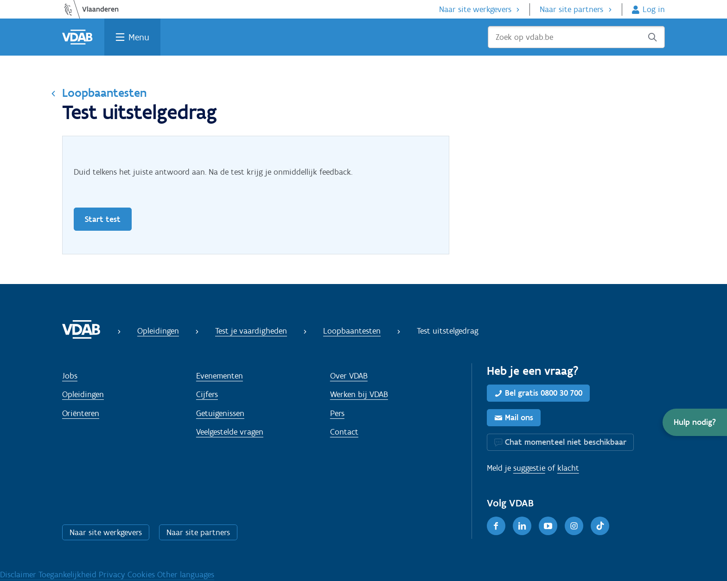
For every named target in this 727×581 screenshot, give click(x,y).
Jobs (69, 376)
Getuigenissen (220, 413)
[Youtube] (548, 526)
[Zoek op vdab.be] (576, 37)
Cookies (142, 574)
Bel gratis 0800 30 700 (543, 393)
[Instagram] (574, 526)
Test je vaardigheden (251, 331)
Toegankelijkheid (68, 574)
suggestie (529, 468)
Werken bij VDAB (359, 394)
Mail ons (519, 417)
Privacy (113, 574)
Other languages (185, 574)
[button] (695, 422)
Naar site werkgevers (475, 9)
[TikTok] (600, 526)
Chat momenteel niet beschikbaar (565, 442)
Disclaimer (19, 574)
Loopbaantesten (104, 92)
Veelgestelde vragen (229, 432)
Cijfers (207, 394)
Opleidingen (158, 331)
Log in (654, 9)
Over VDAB (349, 376)
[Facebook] (496, 526)
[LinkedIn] (522, 526)
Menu (138, 37)
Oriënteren (80, 413)
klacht (568, 468)
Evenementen (219, 376)
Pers (337, 413)
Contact (344, 432)
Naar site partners (571, 9)
